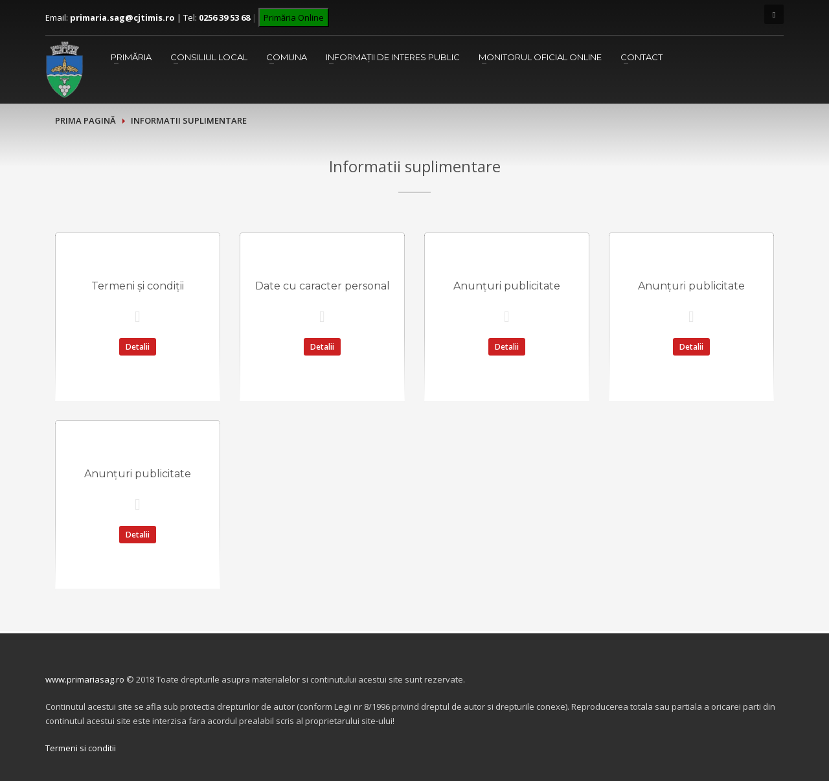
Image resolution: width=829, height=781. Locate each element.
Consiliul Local (208, 57)
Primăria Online (294, 17)
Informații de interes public (393, 57)
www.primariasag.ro (84, 679)
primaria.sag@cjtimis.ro (122, 17)
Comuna (286, 57)
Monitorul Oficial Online (540, 57)
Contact (641, 57)
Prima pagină (85, 120)
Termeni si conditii (80, 748)
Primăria (131, 57)
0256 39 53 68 (224, 17)
